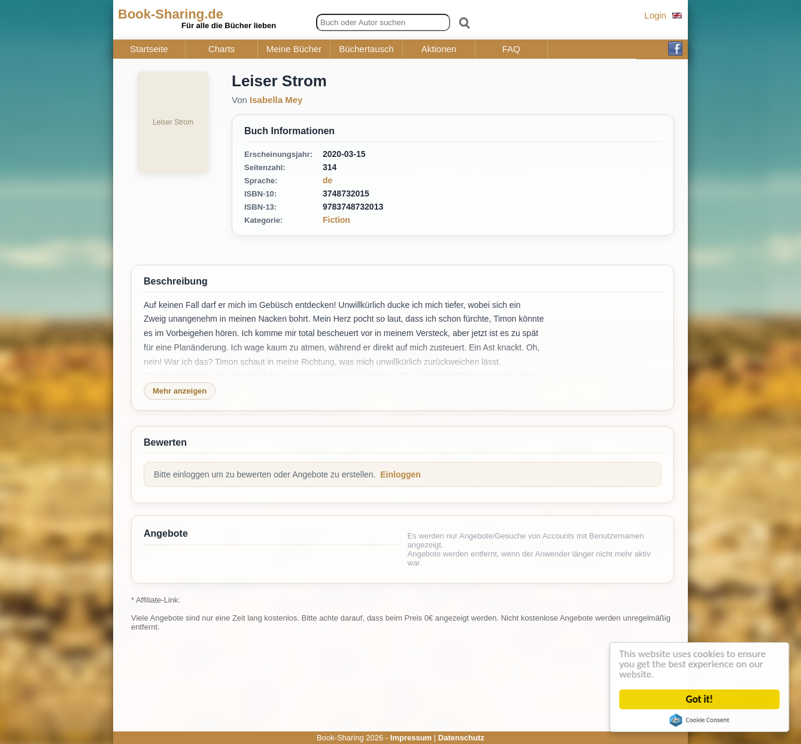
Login (655, 15)
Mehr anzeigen (180, 390)
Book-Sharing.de (170, 14)
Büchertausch (366, 49)
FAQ (511, 49)
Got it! (700, 699)
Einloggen (400, 474)
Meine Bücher (294, 49)
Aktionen (438, 49)
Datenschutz (461, 737)
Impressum (411, 737)
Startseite (149, 49)
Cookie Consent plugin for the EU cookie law (700, 720)
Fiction (336, 220)
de (327, 180)
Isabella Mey (276, 100)
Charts (221, 49)
